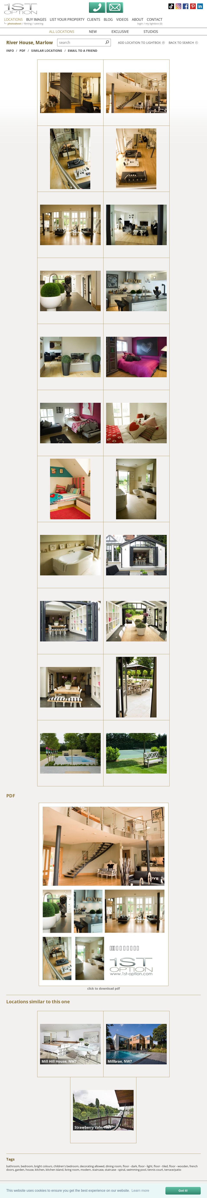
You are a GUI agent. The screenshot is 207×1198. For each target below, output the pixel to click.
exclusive (120, 31)
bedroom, (27, 1166)
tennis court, (155, 1170)
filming (28, 23)
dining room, (114, 1166)
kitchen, (40, 1170)
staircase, (98, 1170)
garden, (20, 1170)
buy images (36, 19)
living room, (73, 1170)
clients (93, 19)
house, (30, 1170)
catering (38, 23)
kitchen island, (55, 1170)
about (137, 19)
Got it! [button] (183, 1190)
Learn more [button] (140, 1190)
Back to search (183, 42)
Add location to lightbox (141, 42)
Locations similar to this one (38, 1002)
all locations (61, 31)
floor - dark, (130, 1166)
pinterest (193, 6)
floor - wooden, (179, 1166)
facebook (185, 6)
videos (122, 19)
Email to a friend (82, 51)
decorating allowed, (93, 1166)
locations (13, 19)
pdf (22, 51)
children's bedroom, (66, 1166)
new (93, 31)
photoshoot (14, 23)
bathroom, (13, 1166)
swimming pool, (136, 1170)
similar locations (46, 51)
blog (108, 19)
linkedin (200, 6)
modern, (86, 1170)
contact (154, 19)
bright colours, (43, 1166)
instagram (178, 6)
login (140, 23)
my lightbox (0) (154, 23)
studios (151, 31)
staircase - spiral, (115, 1170)
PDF (10, 796)
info (10, 51)
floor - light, (146, 1166)
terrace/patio (172, 1170)
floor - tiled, (161, 1166)
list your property (67, 19)
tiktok (171, 6)
